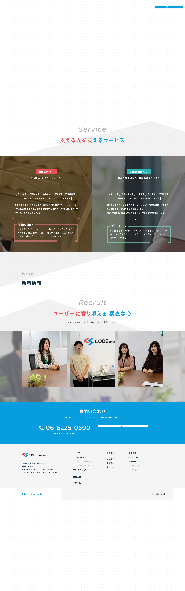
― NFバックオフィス (81, 557)
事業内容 (83, 7)
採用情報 (143, 7)
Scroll (95, 97)
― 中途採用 (134, 561)
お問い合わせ (169, 7)
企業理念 (110, 554)
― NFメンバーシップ (82, 552)
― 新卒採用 (134, 557)
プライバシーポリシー (159, 585)
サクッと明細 (138, 267)
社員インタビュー (135, 548)
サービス (68, 7)
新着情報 (113, 7)
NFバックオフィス (66, 268)
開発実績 (98, 7)
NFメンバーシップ (31, 267)
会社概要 (110, 558)
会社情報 (128, 7)
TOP (179, 587)
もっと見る (66, 294)
